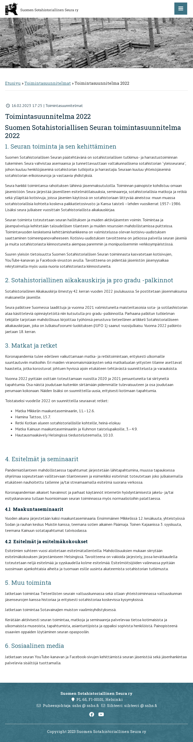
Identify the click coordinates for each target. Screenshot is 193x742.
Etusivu (13, 83)
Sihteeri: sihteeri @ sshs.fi (132, 705)
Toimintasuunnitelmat (47, 83)
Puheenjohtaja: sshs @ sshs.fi (71, 705)
